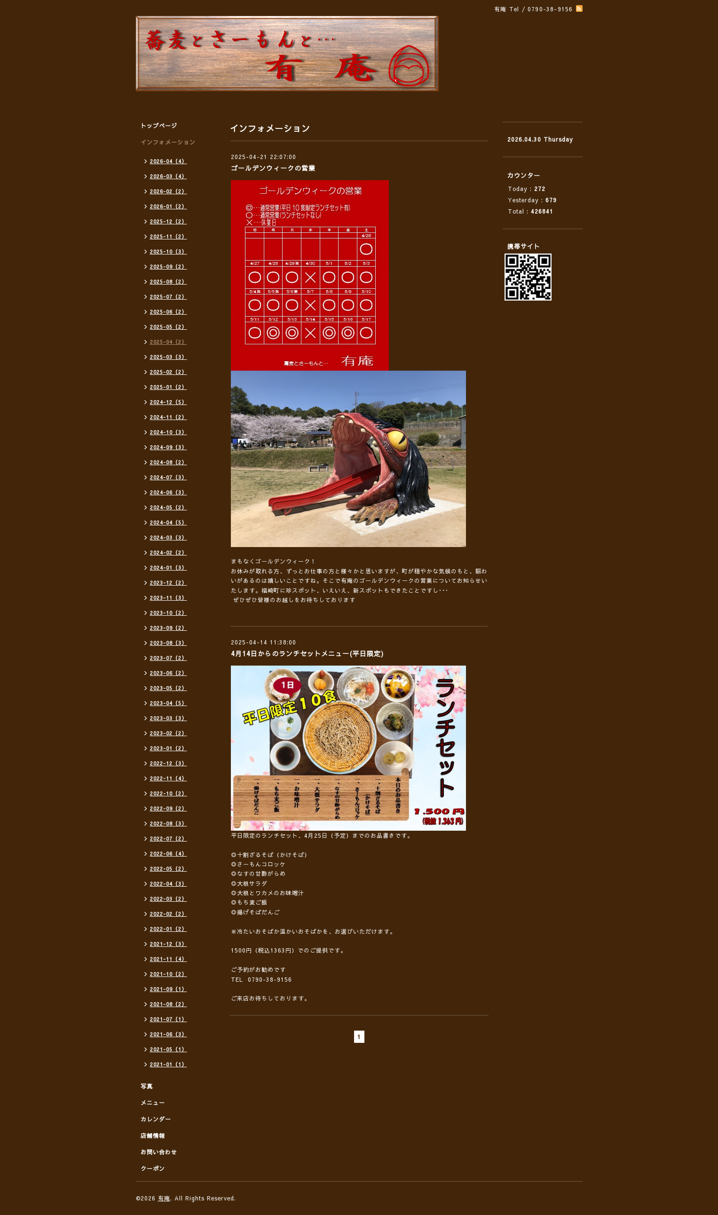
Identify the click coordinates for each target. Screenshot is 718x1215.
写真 (147, 1086)
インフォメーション (168, 142)
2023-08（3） (168, 642)
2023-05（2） (168, 687)
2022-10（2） (168, 793)
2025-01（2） (168, 386)
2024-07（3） (168, 477)
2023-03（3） (168, 718)
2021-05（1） (168, 1049)
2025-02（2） (168, 371)
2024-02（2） (168, 552)
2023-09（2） (168, 627)
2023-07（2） (168, 657)
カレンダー (156, 1119)
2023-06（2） (168, 672)
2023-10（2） (168, 612)
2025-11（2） (168, 236)
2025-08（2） (168, 281)
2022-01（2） (168, 928)
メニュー (153, 1102)
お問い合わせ (159, 1152)
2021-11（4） (168, 958)
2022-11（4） (168, 778)
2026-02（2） (168, 191)
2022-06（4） (168, 853)
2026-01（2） (168, 206)
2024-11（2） (168, 417)
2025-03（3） (168, 356)
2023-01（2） (168, 748)
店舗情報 (153, 1135)
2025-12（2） (168, 221)
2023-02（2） (168, 733)
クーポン (153, 1168)
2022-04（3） (168, 883)
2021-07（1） (168, 1019)
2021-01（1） (168, 1064)
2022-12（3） (168, 763)
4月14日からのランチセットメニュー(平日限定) (307, 653)
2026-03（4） (168, 176)
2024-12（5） (168, 401)
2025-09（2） (168, 266)
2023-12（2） (168, 582)
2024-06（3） (168, 492)
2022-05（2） (168, 868)
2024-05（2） (168, 507)
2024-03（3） (168, 537)
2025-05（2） (168, 326)
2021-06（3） (168, 1034)
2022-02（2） (168, 913)
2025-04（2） (168, 341)
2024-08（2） (168, 462)
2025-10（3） (168, 251)
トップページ (159, 125)
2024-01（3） (168, 567)
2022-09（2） (168, 808)
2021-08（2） (168, 1004)
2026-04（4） (168, 161)
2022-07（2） (168, 838)
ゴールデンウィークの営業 (273, 168)
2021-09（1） (168, 989)
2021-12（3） (168, 943)
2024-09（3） (168, 447)
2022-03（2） (168, 898)
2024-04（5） (168, 522)
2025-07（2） (168, 296)
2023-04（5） (168, 703)
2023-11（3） (168, 597)
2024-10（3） (168, 432)
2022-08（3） (168, 823)
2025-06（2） (168, 311)
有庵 (164, 1198)
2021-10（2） (168, 973)
